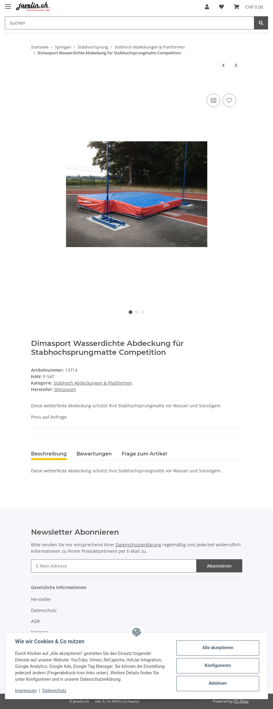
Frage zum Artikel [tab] (144, 454)
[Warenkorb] (248, 7)
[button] (207, 7)
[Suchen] (129, 22)
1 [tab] (130, 312)
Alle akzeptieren (217, 647)
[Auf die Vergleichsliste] (213, 100)
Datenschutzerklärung (138, 545)
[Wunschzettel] (221, 7)
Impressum (26, 690)
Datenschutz (44, 610)
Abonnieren (219, 566)
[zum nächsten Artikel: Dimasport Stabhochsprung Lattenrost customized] (236, 65)
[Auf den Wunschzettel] (229, 100)
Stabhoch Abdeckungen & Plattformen (93, 383)
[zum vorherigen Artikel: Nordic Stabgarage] (223, 65)
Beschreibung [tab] (49, 454)
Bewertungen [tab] (94, 454)
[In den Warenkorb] (36, 85)
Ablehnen (218, 683)
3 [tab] (143, 312)
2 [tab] (136, 312)
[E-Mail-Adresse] (114, 565)
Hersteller (41, 599)
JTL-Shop (241, 701)
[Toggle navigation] (8, 4)
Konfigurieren (218, 665)
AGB (35, 621)
